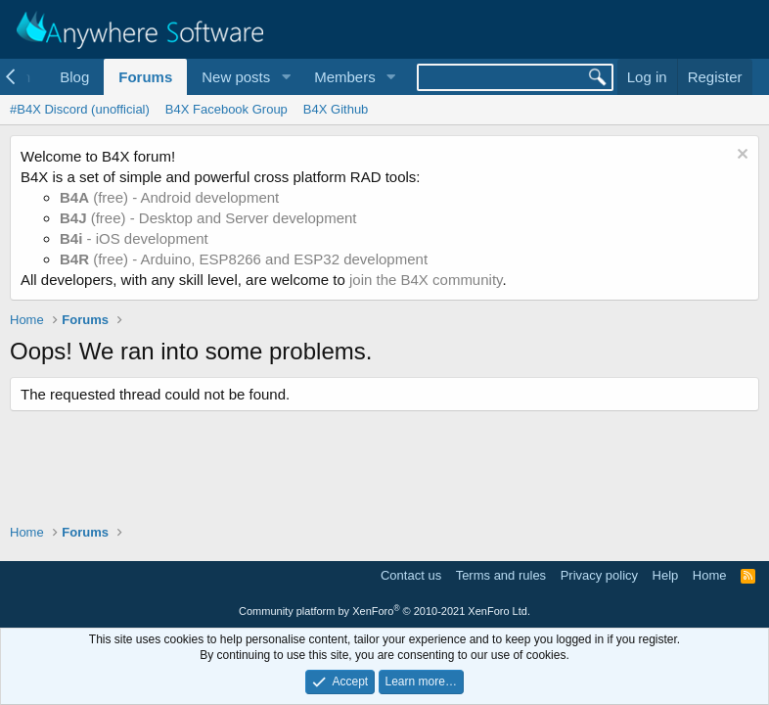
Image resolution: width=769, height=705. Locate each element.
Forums (145, 77)
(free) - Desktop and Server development (208, 218)
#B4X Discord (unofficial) (80, 109)
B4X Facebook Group (226, 109)
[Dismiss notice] (740, 156)
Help (666, 575)
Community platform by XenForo (384, 611)
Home (710, 575)
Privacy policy (599, 575)
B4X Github (336, 109)
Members (345, 77)
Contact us (411, 575)
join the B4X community (425, 279)
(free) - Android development (169, 197)
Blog (74, 77)
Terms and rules (501, 575)
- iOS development (134, 238)
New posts (236, 77)
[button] (285, 77)
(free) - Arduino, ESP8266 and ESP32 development (244, 259)
